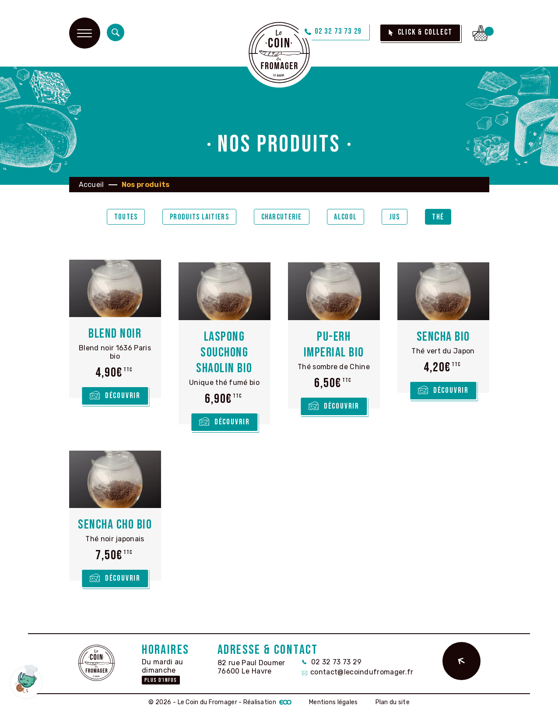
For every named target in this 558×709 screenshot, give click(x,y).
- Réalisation (264, 700)
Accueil (91, 184)
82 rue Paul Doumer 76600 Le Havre (251, 664)
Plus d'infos (160, 677)
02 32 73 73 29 (331, 659)
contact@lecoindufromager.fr (358, 669)
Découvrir (122, 396)
